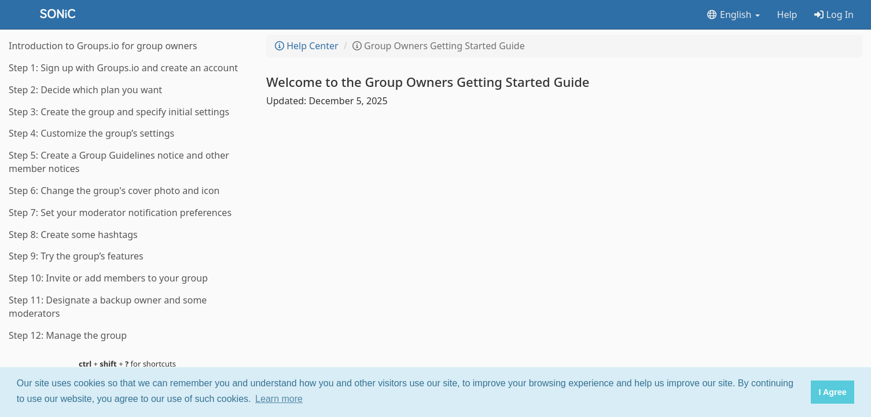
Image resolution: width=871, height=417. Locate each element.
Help (787, 14)
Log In (834, 14)
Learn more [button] (279, 399)
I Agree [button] (832, 392)
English (733, 14)
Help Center (307, 45)
